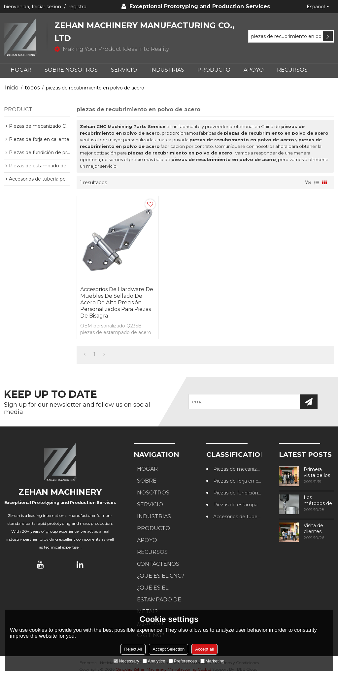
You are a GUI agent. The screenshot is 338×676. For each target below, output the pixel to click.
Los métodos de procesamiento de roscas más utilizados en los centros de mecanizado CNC (319, 500)
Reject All (133, 649)
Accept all (204, 649)
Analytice (154, 661)
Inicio (11, 87)
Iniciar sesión (46, 7)
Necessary (126, 661)
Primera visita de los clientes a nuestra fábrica (317, 472)
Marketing (212, 661)
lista (317, 182)
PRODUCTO (213, 70)
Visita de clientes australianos (317, 528)
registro (77, 7)
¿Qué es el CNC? (160, 576)
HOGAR (21, 70)
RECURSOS (292, 70)
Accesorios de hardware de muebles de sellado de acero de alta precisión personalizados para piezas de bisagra (116, 302)
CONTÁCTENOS (158, 564)
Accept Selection (168, 649)
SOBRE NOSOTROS (71, 70)
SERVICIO (124, 70)
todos (32, 87)
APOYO (254, 70)
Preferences (183, 661)
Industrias (167, 70)
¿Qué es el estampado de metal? (159, 600)
